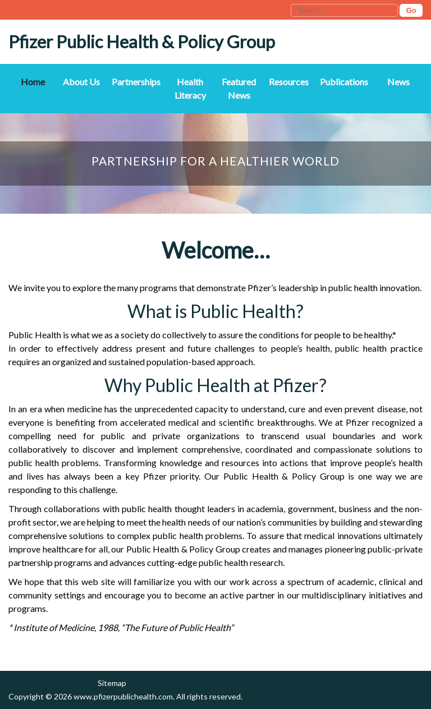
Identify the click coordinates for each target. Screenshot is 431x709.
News (398, 81)
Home (33, 81)
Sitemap (112, 683)
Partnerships (136, 81)
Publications (344, 81)
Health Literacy (190, 88)
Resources (289, 81)
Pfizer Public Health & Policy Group (141, 41)
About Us (81, 81)
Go (411, 10)
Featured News (239, 88)
